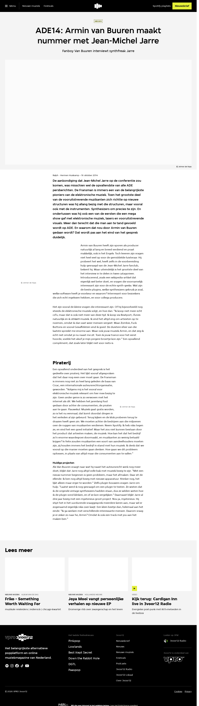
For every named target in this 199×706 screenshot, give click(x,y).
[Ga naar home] (98, 6)
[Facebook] (17, 666)
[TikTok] (22, 666)
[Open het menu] (10, 6)
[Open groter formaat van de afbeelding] (49, 262)
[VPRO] (174, 660)
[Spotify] (7, 666)
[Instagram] (12, 666)
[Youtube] (27, 666)
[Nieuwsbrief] (182, 6)
